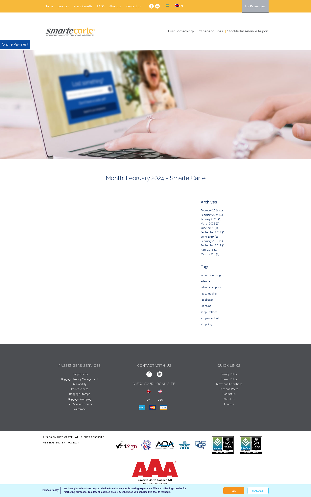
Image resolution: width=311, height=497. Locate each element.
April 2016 (207, 249)
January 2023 (209, 219)
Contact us (133, 6)
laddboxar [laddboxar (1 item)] (207, 299)
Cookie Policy (229, 379)
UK (148, 399)
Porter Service (79, 389)
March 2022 (208, 223)
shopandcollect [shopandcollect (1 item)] (210, 318)
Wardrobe (80, 409)
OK (234, 490)
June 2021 (207, 228)
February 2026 (210, 210)
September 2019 (211, 232)
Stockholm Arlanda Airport (248, 31)
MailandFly (79, 384)
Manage (258, 490)
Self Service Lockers (80, 404)
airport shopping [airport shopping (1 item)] (211, 275)
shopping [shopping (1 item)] (206, 324)
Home (49, 6)
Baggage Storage (79, 394)
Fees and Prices (229, 389)
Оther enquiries (211, 31)
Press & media (83, 6)
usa (160, 399)
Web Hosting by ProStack (61, 442)
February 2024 (210, 215)
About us (115, 6)
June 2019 (207, 236)
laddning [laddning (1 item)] (206, 306)
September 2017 (211, 245)
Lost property (80, 374)
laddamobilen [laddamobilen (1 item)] (209, 293)
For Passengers (255, 6)
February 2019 (210, 241)
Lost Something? (181, 31)
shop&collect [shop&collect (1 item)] (209, 312)
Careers (229, 404)
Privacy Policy (229, 374)
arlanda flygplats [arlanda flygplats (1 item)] (211, 287)
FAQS (101, 6)
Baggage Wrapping (79, 399)
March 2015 (208, 254)
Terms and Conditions (229, 384)
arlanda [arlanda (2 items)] (205, 281)
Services (63, 6)
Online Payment (15, 44)
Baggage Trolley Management (79, 379)
